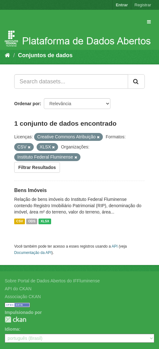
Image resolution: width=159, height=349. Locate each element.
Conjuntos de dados (45, 55)
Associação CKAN (23, 296)
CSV (19, 221)
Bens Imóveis (30, 190)
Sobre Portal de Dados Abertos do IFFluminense (52, 280)
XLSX (45, 221)
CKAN (15, 319)
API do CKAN (18, 288)
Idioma (12, 329)
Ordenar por (27, 103)
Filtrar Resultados (37, 167)
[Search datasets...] (71, 81)
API (115, 246)
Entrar (122, 5)
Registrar (142, 5)
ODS (31, 221)
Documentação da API (32, 252)
